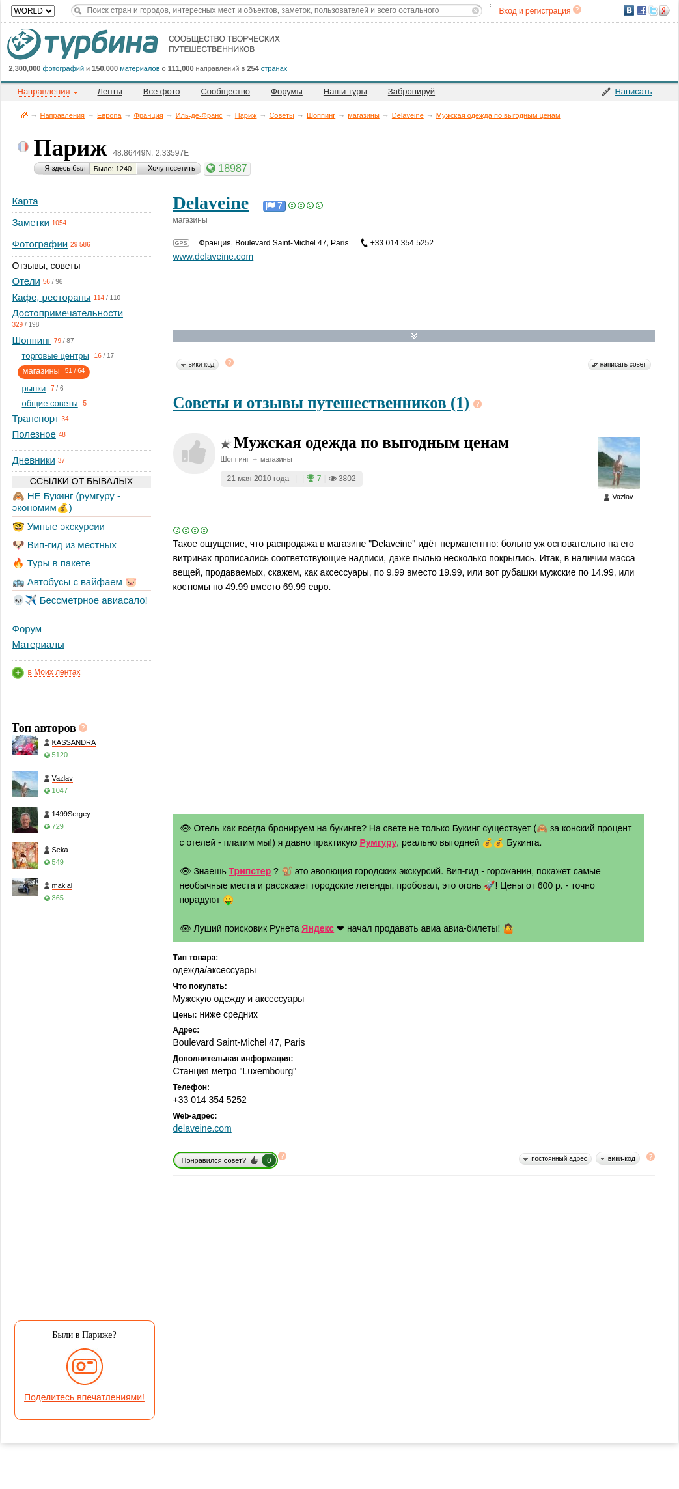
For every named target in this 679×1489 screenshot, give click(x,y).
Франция (148, 115)
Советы (281, 115)
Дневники (33, 460)
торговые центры (55, 356)
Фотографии (40, 243)
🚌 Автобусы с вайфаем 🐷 (75, 581)
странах (274, 68)
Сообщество (225, 91)
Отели (26, 280)
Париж (246, 115)
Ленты (110, 91)
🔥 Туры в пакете (51, 562)
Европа (109, 115)
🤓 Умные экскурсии (58, 526)
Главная (24, 114)
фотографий (64, 68)
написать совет (623, 364)
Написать (633, 91)
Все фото (161, 91)
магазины (364, 115)
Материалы (38, 644)
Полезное (34, 433)
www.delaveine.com (213, 256)
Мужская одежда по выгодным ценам (498, 115)
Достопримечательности (68, 312)
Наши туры (345, 91)
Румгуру (377, 842)
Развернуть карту (414, 336)
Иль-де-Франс (199, 115)
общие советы (50, 403)
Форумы (287, 91)
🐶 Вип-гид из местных (64, 544)
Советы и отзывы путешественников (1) (321, 402)
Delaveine (408, 115)
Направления (62, 115)
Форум (27, 628)
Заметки (30, 222)
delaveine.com (202, 1128)
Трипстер (250, 871)
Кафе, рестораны (51, 297)
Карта (25, 200)
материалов (139, 68)
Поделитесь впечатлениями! (84, 1397)
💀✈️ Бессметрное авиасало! (80, 599)
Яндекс (317, 928)
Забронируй (411, 91)
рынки (34, 388)
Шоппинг (321, 115)
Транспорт (35, 418)
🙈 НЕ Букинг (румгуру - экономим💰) (66, 501)
